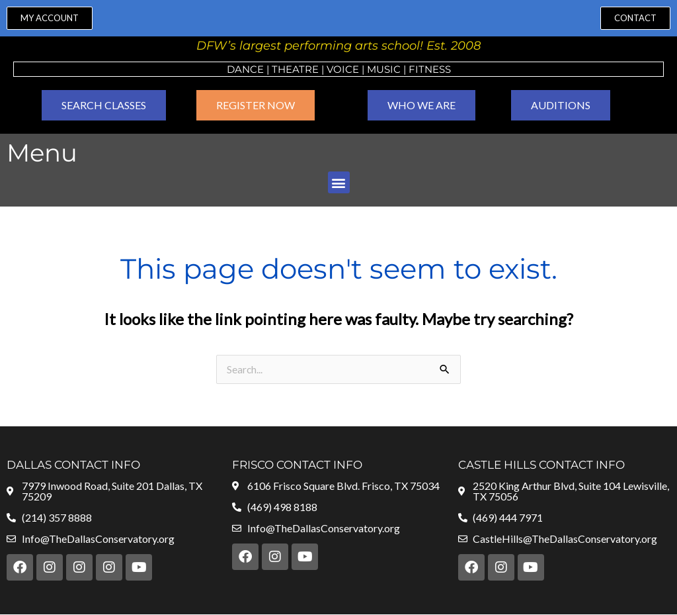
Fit (416, 69)
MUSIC (384, 69)
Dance (245, 69)
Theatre (295, 69)
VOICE (343, 69)
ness (437, 69)
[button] (339, 182)
